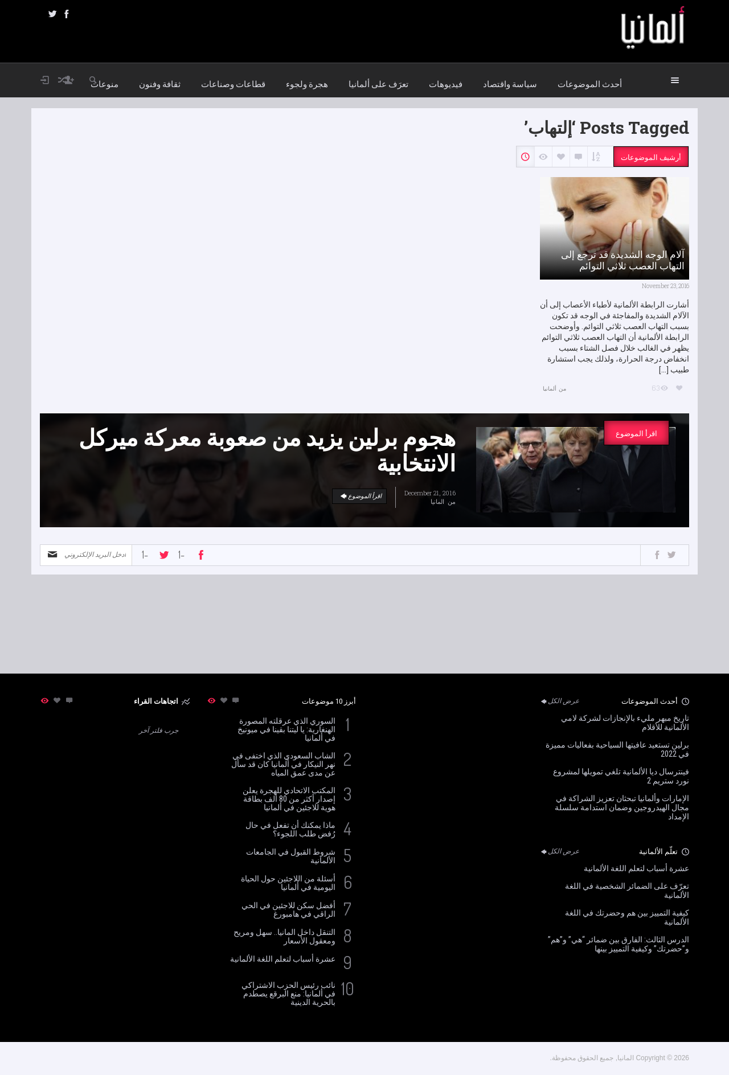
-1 (145, 554)
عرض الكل (559, 701)
